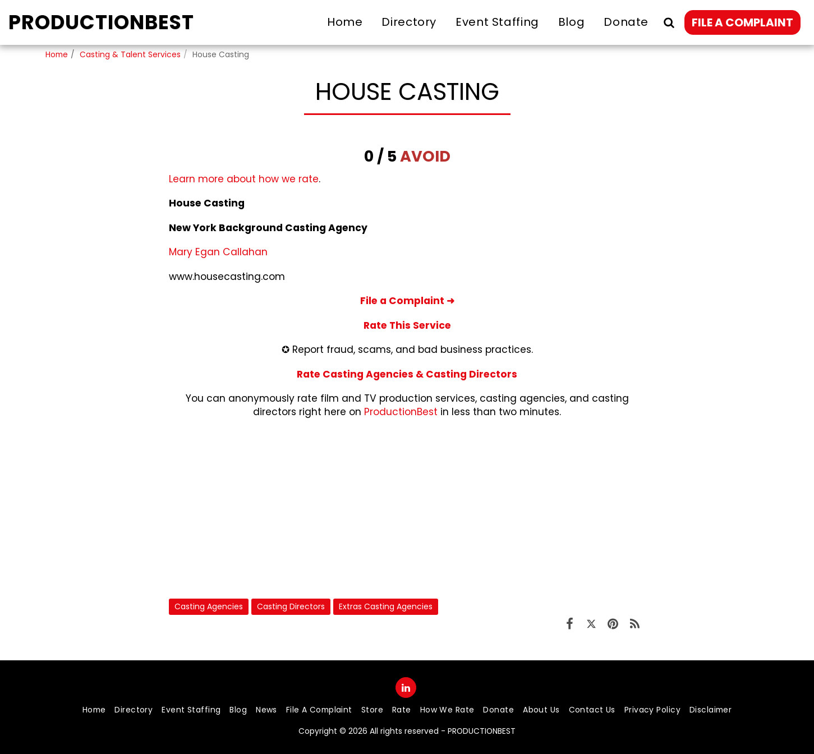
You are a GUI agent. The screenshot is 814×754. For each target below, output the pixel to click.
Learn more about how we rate (244, 179)
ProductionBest (401, 412)
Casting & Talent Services (130, 54)
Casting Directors (291, 606)
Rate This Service (407, 325)
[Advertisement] (407, 508)
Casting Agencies (208, 606)
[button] (669, 22)
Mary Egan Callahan (218, 252)
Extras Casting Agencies (386, 606)
